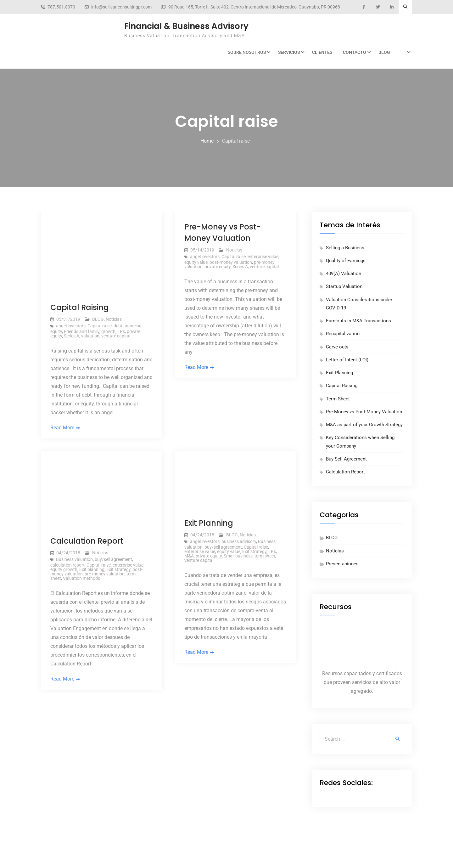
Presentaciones (342, 564)
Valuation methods (81, 578)
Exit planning (91, 569)
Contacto (354, 52)
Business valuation (74, 559)
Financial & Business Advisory (186, 26)
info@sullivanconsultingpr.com (121, 7)
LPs (121, 331)
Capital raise (99, 325)
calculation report (67, 565)
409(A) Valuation (343, 273)
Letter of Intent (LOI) (347, 360)
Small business (238, 555)
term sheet (264, 555)
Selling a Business (345, 248)
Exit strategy (118, 569)
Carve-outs (337, 347)
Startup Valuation (344, 286)
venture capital (115, 335)
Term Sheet (338, 399)
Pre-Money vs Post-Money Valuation (364, 412)
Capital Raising (79, 307)
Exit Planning (208, 523)
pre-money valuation (105, 573)
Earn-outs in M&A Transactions (358, 321)
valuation (90, 335)
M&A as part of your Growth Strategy (364, 424)
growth (108, 331)
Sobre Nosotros (247, 52)
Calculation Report (86, 541)
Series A (71, 335)
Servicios (289, 52)
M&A (189, 555)
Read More (62, 428)
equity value (196, 262)
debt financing (128, 325)
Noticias (114, 319)
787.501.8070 (61, 7)
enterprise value (263, 256)
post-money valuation (231, 262)
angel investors (71, 325)
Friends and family (81, 331)
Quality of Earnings (346, 260)
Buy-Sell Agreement (346, 459)
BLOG (384, 52)
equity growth (63, 569)
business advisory (238, 541)
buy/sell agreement (113, 559)
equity (56, 331)
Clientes (322, 52)
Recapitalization (343, 333)
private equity (217, 266)
